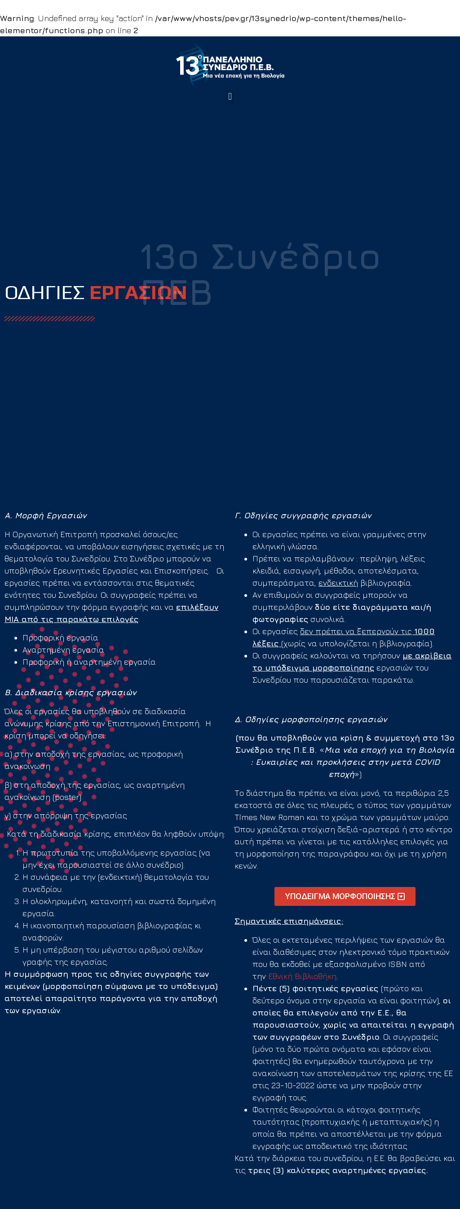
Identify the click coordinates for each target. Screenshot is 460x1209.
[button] (230, 96)
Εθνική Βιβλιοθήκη (302, 976)
